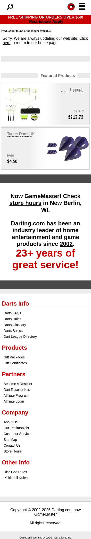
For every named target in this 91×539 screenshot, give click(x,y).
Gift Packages (14, 357)
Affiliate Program (16, 395)
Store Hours (13, 451)
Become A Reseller (18, 384)
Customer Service (17, 434)
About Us (11, 422)
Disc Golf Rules (15, 472)
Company (15, 412)
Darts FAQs (12, 313)
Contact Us (12, 445)
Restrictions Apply (46, 21)
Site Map (10, 440)
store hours (25, 203)
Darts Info (15, 303)
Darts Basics (13, 331)
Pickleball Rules (16, 478)
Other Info (16, 462)
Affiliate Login (14, 401)
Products (14, 347)
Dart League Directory (20, 336)
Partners (13, 374)
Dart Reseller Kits (17, 390)
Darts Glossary (15, 325)
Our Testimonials (16, 428)
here (6, 43)
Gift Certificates (15, 363)
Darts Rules (12, 319)
